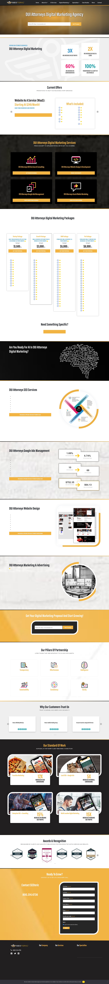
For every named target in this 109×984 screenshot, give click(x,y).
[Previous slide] (11, 112)
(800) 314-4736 (16, 950)
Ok (83, 981)
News (93, 2)
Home (37, 2)
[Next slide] (97, 112)
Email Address (67, 904)
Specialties (75, 2)
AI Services (53, 2)
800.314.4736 (30, 894)
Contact (100, 2)
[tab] (54, 129)
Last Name (67, 892)
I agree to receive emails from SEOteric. (71, 924)
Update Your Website (76, 173)
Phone (66, 910)
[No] (107, 982)
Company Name (68, 898)
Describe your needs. (69, 916)
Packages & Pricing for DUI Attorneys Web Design (30, 533)
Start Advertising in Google (31, 200)
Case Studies (85, 2)
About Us (44, 2)
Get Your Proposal (33, 115)
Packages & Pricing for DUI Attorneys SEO (30, 415)
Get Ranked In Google (31, 173)
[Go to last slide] (8, 724)
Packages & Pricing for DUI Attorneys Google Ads (30, 479)
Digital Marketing (64, 2)
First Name (67, 886)
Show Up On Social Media (76, 200)
